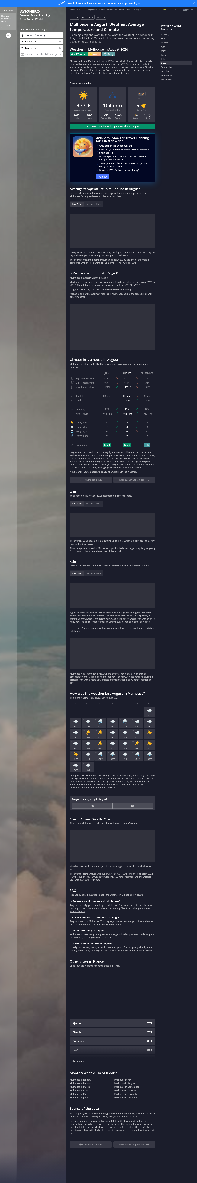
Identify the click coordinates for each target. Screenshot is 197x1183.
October (165, 71)
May (163, 50)
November (166, 75)
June (163, 54)
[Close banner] (193, 3)
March (164, 42)
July (163, 59)
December (166, 79)
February (166, 38)
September (167, 67)
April (163, 46)
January (165, 34)
